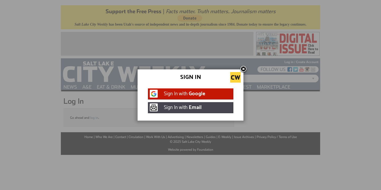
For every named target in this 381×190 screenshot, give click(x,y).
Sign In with (184, 94)
